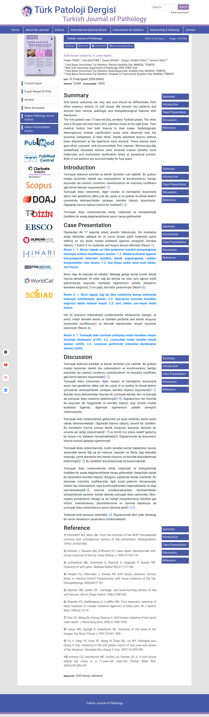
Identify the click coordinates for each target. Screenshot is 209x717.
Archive (29, 99)
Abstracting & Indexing (164, 30)
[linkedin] (5, 390)
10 (86, 490)
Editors (59, 30)
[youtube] (5, 365)
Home (15, 30)
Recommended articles (121, 46)
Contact (190, 30)
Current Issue (33, 83)
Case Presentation (174, 112)
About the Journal (37, 30)
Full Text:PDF (99, 46)
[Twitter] (5, 352)
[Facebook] (5, 339)
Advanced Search (180, 12)
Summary (169, 96)
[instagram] (5, 377)
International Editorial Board (88, 30)
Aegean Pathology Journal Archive (39, 117)
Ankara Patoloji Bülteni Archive (37, 129)
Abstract (70, 46)
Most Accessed (34, 108)
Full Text (83, 46)
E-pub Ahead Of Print (37, 91)
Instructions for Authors (128, 30)
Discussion (170, 120)
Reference (169, 128)
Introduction (170, 104)
